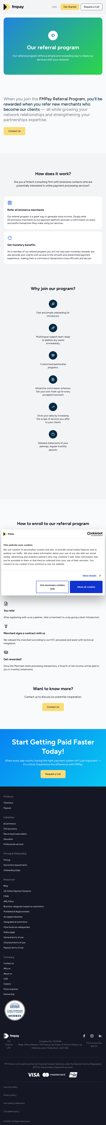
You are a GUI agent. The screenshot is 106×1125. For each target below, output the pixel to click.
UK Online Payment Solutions (17, 891)
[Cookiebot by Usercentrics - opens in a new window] (89, 534)
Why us (7, 968)
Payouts (7, 808)
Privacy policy (10, 1095)
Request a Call (91, 6)
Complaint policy (11, 1111)
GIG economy (10, 829)
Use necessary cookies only (52, 587)
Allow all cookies (86, 587)
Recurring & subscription (15, 834)
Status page (9, 932)
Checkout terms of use (14, 942)
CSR (6, 979)
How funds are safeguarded (17, 927)
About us (8, 973)
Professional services (14, 844)
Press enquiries (11, 989)
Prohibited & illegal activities (16, 911)
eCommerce (10, 823)
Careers (7, 984)
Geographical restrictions (15, 922)
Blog (6, 886)
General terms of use (14, 937)
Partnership (9, 994)
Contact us (9, 963)
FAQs (6, 896)
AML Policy (9, 901)
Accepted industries (13, 917)
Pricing (7, 860)
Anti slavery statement (14, 1103)
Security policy (11, 1087)
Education (8, 839)
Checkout (8, 802)
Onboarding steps (12, 870)
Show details (90, 575)
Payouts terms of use (14, 947)
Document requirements (15, 865)
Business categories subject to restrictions (24, 906)
